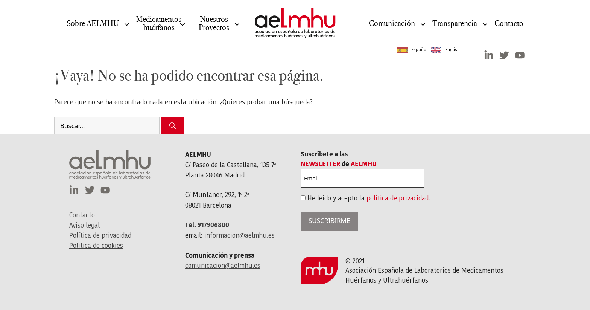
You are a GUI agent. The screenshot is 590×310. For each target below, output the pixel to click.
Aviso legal (84, 225)
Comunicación (392, 28)
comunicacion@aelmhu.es (222, 265)
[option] (445, 50)
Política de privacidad (100, 235)
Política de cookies (96, 245)
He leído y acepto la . (368, 198)
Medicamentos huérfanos (158, 29)
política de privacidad (397, 198)
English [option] (452, 49)
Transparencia (454, 28)
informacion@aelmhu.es (239, 235)
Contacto (508, 23)
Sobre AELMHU (93, 28)
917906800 (213, 225)
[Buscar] (172, 126)
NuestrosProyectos (214, 29)
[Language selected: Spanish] (430, 50)
